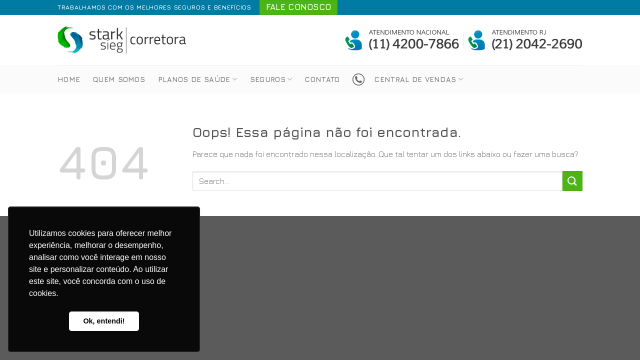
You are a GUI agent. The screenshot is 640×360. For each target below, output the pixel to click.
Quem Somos (119, 79)
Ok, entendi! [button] (103, 321)
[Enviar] (572, 180)
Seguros (271, 79)
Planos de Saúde (197, 79)
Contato (322, 79)
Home (69, 79)
